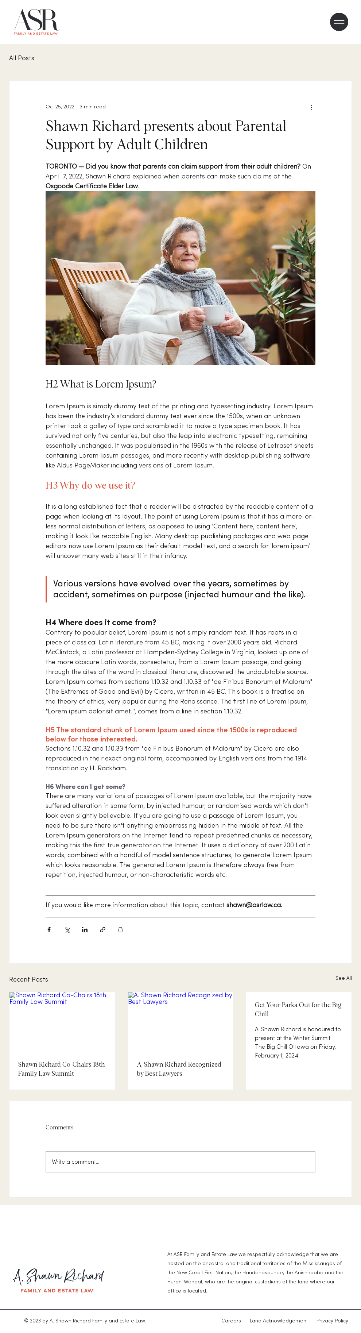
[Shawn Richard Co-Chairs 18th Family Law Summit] (62, 1021)
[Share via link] (102, 929)
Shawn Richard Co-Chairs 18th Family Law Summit (61, 1069)
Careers (235, 1321)
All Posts (21, 58)
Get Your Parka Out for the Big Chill (298, 1010)
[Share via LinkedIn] (84, 929)
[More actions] (311, 107)
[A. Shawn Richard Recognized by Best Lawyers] (180, 1021)
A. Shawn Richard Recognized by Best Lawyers (179, 1069)
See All (343, 978)
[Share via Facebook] (49, 929)
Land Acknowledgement (279, 1321)
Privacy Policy (332, 1321)
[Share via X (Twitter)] (66, 929)
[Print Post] (120, 929)
